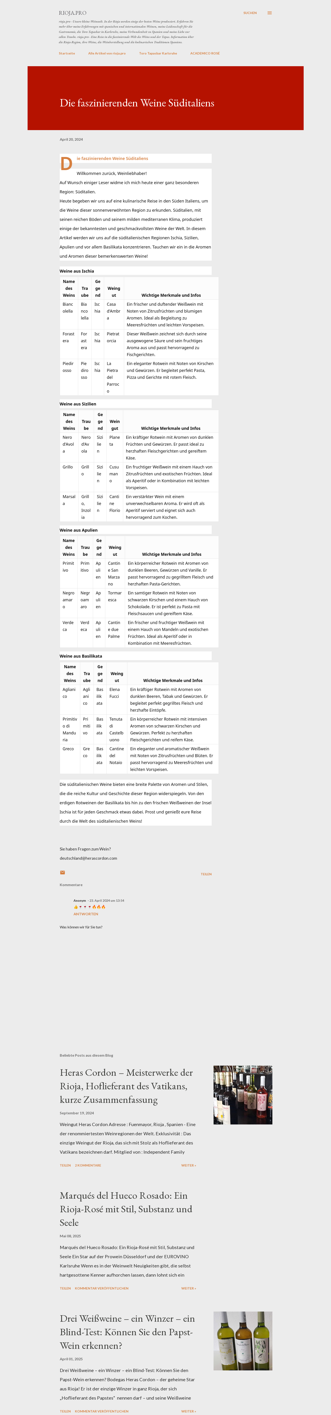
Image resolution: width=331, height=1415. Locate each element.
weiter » (188, 1165)
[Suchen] (250, 13)
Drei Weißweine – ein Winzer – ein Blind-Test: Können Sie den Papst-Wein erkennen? (127, 1332)
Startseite (67, 53)
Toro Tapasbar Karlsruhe (158, 53)
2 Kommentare (88, 1165)
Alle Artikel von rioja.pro (107, 53)
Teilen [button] (206, 874)
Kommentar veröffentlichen (101, 1288)
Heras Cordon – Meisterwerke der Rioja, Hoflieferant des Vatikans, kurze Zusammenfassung (126, 1086)
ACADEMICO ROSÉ (205, 53)
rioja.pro (72, 12)
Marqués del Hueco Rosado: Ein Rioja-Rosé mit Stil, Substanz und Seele (126, 1209)
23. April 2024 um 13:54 (106, 900)
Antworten (86, 914)
